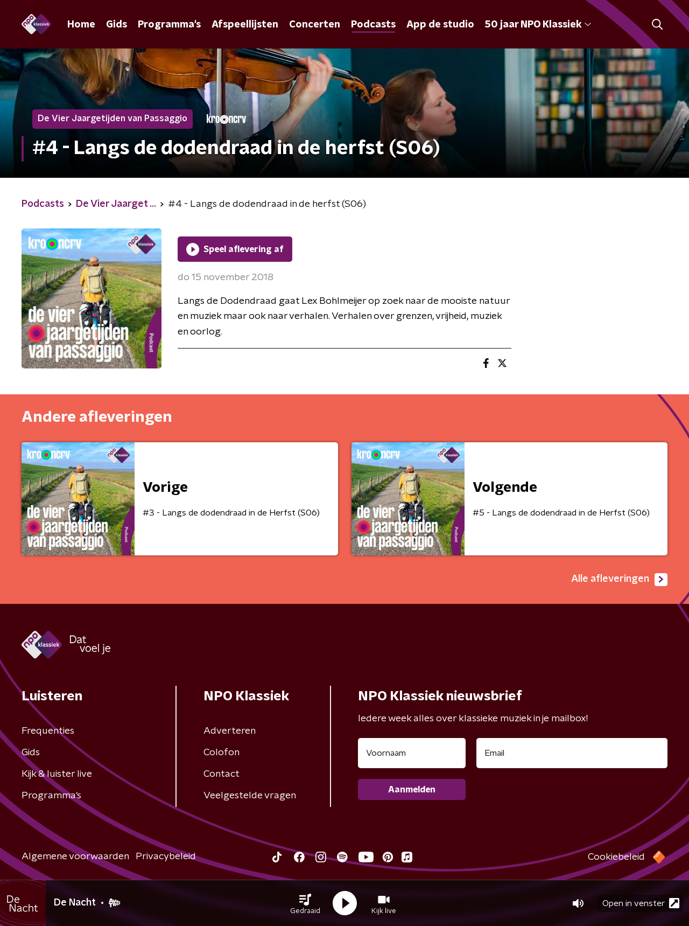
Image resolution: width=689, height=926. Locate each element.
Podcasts (373, 25)
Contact (221, 774)
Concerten (314, 25)
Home (81, 25)
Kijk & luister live (57, 774)
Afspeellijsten (245, 25)
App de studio (440, 25)
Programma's (169, 25)
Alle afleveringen (619, 579)
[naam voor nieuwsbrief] (412, 753)
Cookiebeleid (616, 857)
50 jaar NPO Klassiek (538, 25)
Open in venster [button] (640, 903)
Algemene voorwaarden (75, 856)
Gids (116, 25)
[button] (305, 903)
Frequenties (48, 731)
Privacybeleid (166, 856)
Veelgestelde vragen (249, 795)
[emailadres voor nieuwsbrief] (571, 753)
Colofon (221, 752)
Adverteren (229, 731)
